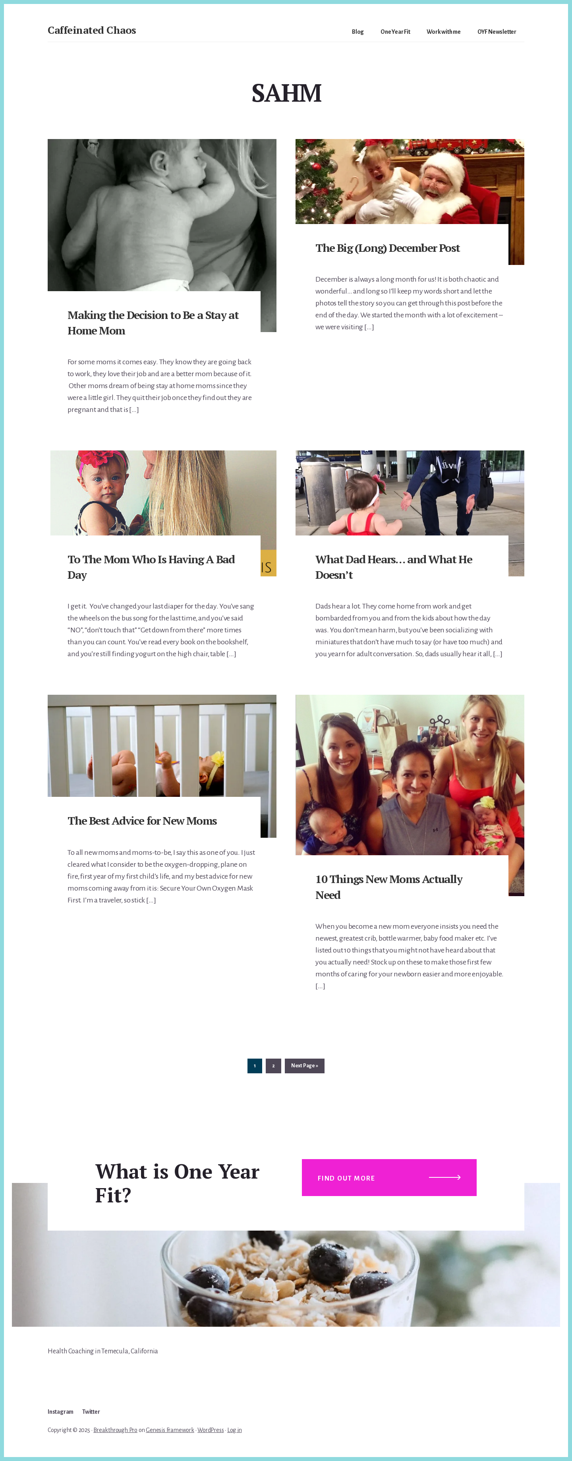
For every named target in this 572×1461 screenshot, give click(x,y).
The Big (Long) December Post (387, 247)
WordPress (210, 1430)
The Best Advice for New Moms (142, 820)
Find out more (346, 1178)
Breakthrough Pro (115, 1430)
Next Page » (304, 1067)
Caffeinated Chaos (92, 30)
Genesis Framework (170, 1430)
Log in (234, 1430)
